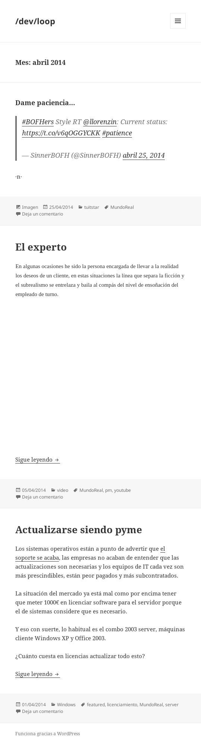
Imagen (30, 207)
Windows (66, 704)
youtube (122, 490)
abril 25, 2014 (144, 155)
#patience (117, 132)
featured (96, 704)
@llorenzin (100, 121)
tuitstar (91, 207)
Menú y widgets (178, 28)
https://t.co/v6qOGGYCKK (61, 132)
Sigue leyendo (37, 459)
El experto (41, 247)
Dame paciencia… (45, 102)
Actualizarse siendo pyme (78, 529)
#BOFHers (38, 121)
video (62, 490)
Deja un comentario (42, 214)
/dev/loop (35, 20)
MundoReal (122, 207)
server (172, 704)
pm (108, 490)
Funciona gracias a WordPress (47, 733)
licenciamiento (122, 704)
